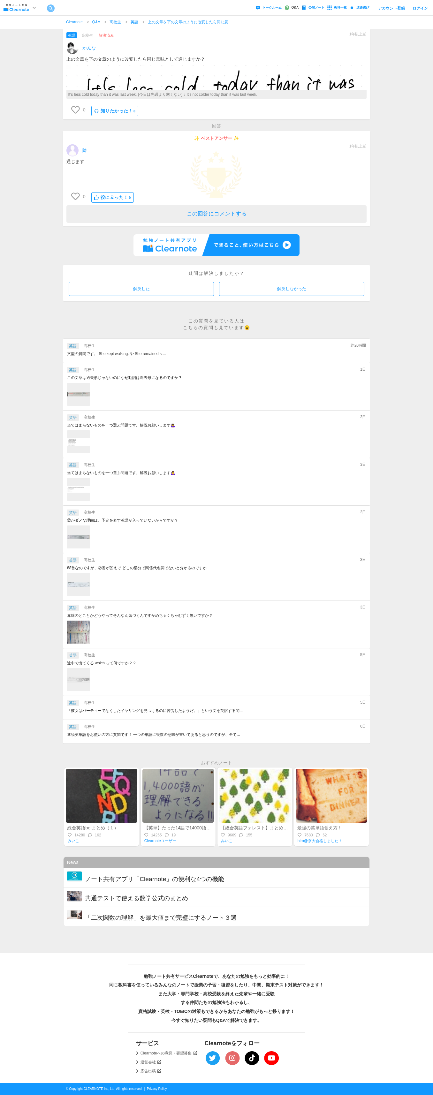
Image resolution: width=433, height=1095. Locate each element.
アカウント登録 (391, 8)
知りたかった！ (115, 111)
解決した (141, 288)
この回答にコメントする (217, 214)
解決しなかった (291, 288)
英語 (134, 22)
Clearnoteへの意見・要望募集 (169, 1053)
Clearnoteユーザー (160, 841)
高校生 (115, 22)
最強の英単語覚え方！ (319, 827)
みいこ (73, 841)
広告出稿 (151, 1071)
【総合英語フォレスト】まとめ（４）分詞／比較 (270, 827)
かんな (89, 47)
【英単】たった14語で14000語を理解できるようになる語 (202, 827)
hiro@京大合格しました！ (320, 841)
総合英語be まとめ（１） (92, 827)
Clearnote (74, 22)
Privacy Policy (157, 1089)
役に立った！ (112, 197)
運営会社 (151, 1062)
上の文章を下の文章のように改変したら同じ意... (190, 22)
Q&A (96, 22)
